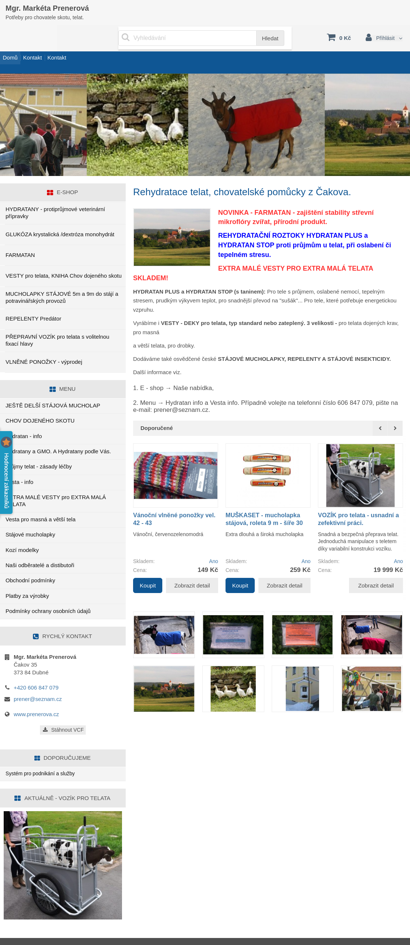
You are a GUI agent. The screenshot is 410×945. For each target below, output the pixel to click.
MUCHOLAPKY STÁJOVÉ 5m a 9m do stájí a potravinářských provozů (62, 280)
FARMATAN (20, 238)
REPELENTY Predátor (33, 302)
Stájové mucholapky (30, 518)
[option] (175, 502)
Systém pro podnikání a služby (43, 757)
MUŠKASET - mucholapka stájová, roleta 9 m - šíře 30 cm (266, 506)
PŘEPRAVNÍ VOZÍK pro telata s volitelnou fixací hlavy (57, 323)
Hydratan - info (24, 419)
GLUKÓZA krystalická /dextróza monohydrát (60, 217)
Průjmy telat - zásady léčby (39, 450)
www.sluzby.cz (32, 934)
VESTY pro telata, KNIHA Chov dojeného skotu (64, 259)
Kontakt (46, 46)
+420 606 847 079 (36, 671)
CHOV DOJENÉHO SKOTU (40, 404)
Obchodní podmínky (30, 564)
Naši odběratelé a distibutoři (40, 548)
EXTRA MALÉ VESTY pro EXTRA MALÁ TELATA (56, 484)
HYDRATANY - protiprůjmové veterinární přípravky (55, 196)
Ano (213, 545)
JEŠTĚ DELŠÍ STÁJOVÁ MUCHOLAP (53, 389)
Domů (14, 46)
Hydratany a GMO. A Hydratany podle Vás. (58, 434)
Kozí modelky (22, 533)
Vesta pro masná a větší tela (40, 502)
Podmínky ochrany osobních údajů (48, 594)
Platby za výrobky (27, 579)
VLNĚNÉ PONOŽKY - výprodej (44, 345)
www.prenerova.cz (36, 697)
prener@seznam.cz (38, 682)
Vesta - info (19, 465)
